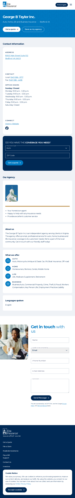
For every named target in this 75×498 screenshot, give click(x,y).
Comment (35, 378)
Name (35, 340)
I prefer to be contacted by (40, 347)
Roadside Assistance (10, 451)
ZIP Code (11, 155)
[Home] (10, 4)
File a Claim (7, 446)
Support (6, 458)
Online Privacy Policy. (23, 484)
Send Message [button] (40, 398)
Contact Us (7, 462)
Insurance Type (11, 145)
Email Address (38, 371)
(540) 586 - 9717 (16, 77)
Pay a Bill (6, 455)
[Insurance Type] (37, 148)
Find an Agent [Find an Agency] (61, 5)
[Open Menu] (71, 5)
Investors (6, 466)
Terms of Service (42, 405)
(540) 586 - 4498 (15, 80)
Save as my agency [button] (33, 29)
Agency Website (12, 124)
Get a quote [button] (10, 29)
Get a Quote (7, 442)
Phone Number (39, 361)
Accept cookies (15, 490)
